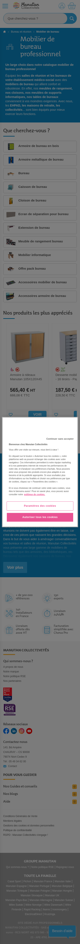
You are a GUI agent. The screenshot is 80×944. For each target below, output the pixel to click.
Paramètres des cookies (40, 505)
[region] (40, 472)
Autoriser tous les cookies (40, 517)
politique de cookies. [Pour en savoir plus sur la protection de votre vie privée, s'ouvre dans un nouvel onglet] (34, 494)
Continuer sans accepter (60, 439)
